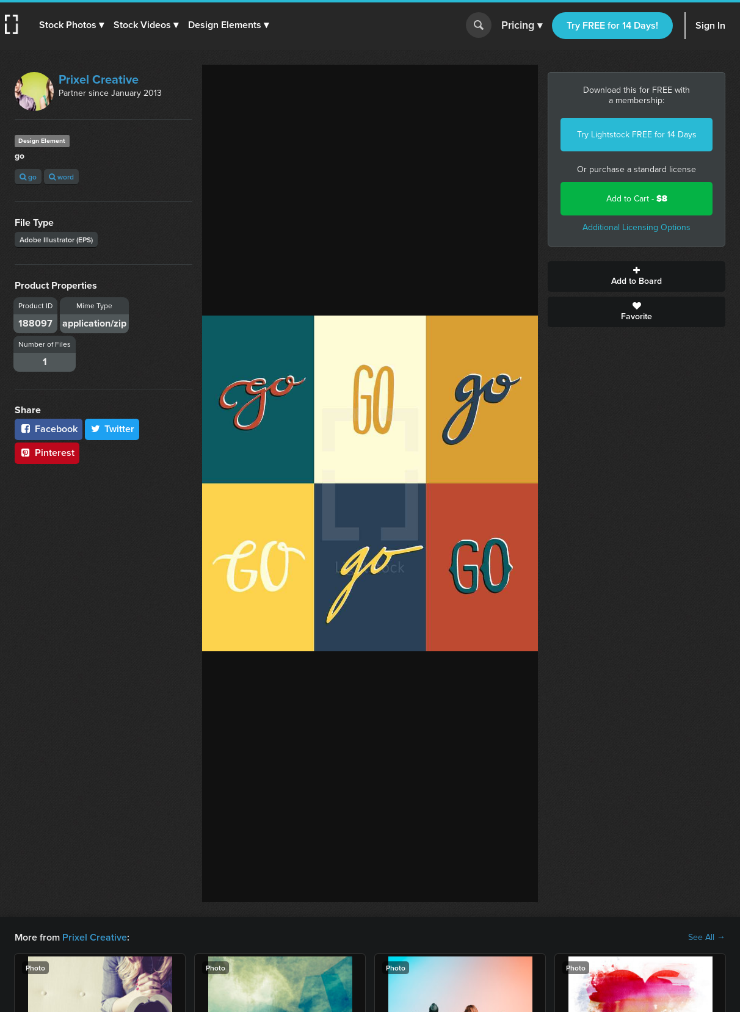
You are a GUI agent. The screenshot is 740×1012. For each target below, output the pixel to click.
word (61, 177)
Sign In (710, 25)
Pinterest (47, 453)
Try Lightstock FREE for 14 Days (637, 134)
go (28, 177)
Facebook (49, 429)
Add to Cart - (636, 198)
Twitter (112, 429)
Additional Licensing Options (636, 227)
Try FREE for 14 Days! (612, 25)
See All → (706, 937)
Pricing (521, 25)
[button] (71, 25)
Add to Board (636, 276)
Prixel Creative (99, 79)
